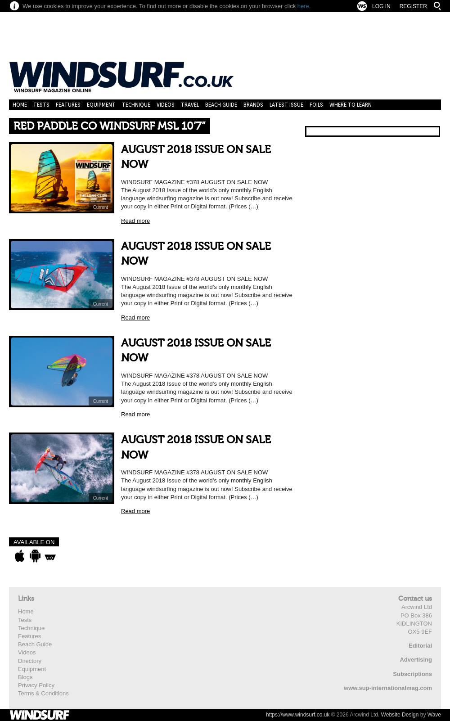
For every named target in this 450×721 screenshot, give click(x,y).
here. (304, 6)
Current (100, 207)
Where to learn (350, 104)
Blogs (25, 677)
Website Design (400, 715)
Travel (190, 104)
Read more (135, 220)
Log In (381, 6)
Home (20, 104)
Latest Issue (286, 104)
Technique (136, 104)
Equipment (101, 104)
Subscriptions (412, 674)
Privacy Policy (36, 685)
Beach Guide (221, 104)
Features (68, 104)
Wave (434, 715)
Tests (41, 104)
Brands (253, 104)
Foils (316, 104)
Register (413, 6)
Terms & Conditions (43, 693)
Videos (166, 104)
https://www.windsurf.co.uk (297, 715)
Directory (29, 661)
